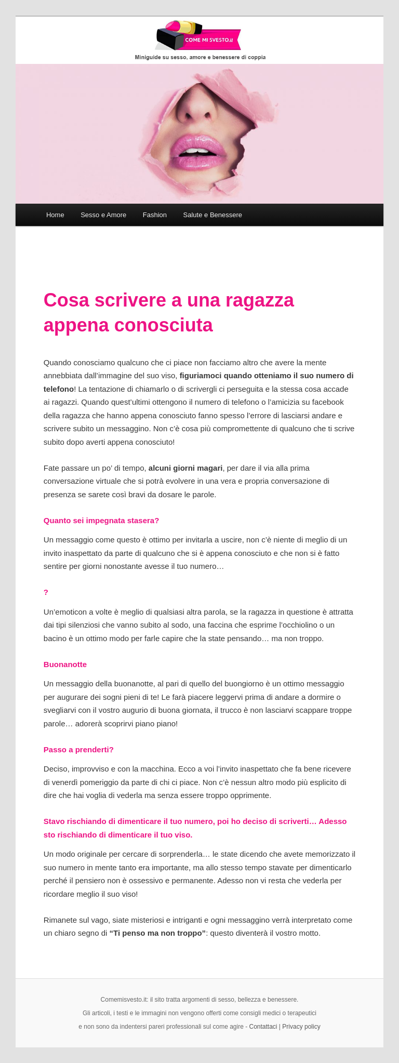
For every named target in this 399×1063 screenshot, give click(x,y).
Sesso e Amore (103, 215)
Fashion (155, 215)
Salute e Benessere (212, 215)
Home (55, 215)
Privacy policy (301, 1026)
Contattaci (263, 1026)
